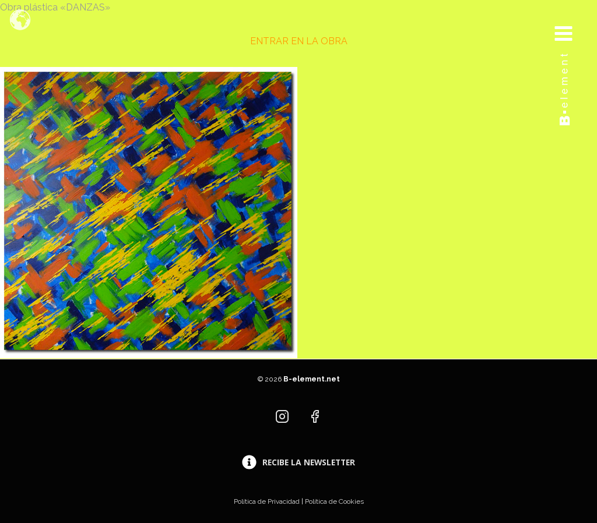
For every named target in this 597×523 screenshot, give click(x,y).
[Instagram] (282, 416)
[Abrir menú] (572, 22)
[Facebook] (315, 416)
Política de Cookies (334, 501)
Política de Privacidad (267, 501)
